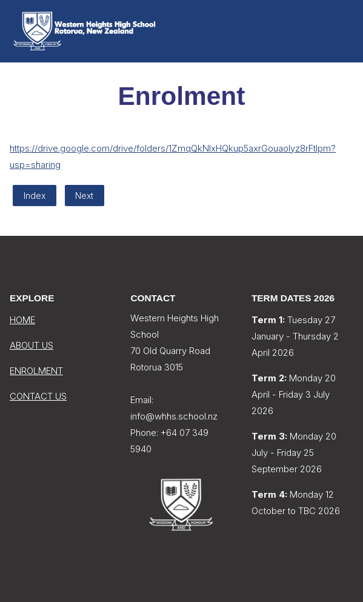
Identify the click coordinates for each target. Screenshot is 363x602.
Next (84, 195)
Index (34, 195)
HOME (22, 320)
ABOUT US (31, 345)
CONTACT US (38, 396)
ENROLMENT (36, 370)
